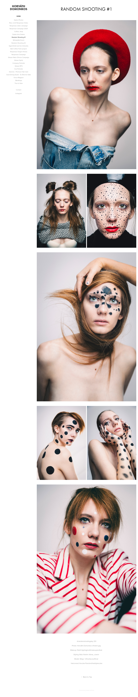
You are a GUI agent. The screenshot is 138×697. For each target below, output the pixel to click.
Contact (18, 90)
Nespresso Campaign (19, 54)
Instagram (18, 93)
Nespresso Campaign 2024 (19, 29)
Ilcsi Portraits (18, 69)
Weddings (18, 80)
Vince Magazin (19, 77)
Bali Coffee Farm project (18, 49)
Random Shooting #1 (18, 37)
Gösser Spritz (18, 60)
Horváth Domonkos (18, 7)
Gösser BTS (18, 66)
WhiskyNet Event (18, 40)
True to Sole (19, 83)
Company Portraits (18, 63)
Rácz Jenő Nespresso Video (18, 23)
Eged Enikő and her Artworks (18, 46)
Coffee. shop (18, 31)
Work (19, 16)
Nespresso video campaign (19, 26)
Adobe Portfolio (90, 690)
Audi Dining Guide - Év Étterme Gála (18, 75)
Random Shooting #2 (19, 43)
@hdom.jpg (96, 645)
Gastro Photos (18, 20)
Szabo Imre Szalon (18, 34)
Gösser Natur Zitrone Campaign (18, 57)
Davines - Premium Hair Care (18, 72)
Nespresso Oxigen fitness (18, 52)
